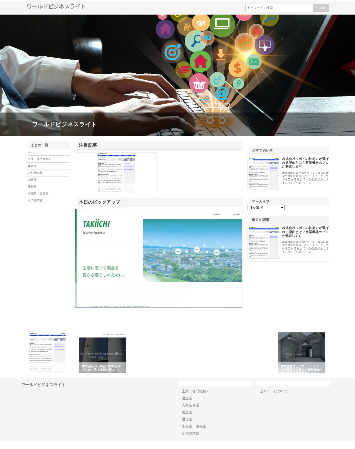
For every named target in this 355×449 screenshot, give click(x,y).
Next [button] (330, 352)
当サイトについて (274, 391)
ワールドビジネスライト (56, 6)
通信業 (32, 186)
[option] (54, 352)
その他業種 (35, 200)
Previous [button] (25, 352)
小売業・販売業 (38, 193)
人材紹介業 (35, 172)
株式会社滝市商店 (95, 287)
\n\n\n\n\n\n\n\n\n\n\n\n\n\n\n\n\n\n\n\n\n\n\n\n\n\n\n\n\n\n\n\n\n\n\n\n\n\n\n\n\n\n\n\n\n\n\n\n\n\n (266, 207)
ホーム (32, 152)
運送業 (32, 166)
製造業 (32, 179)
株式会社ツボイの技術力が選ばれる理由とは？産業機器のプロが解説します (305, 163)
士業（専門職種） (40, 159)
